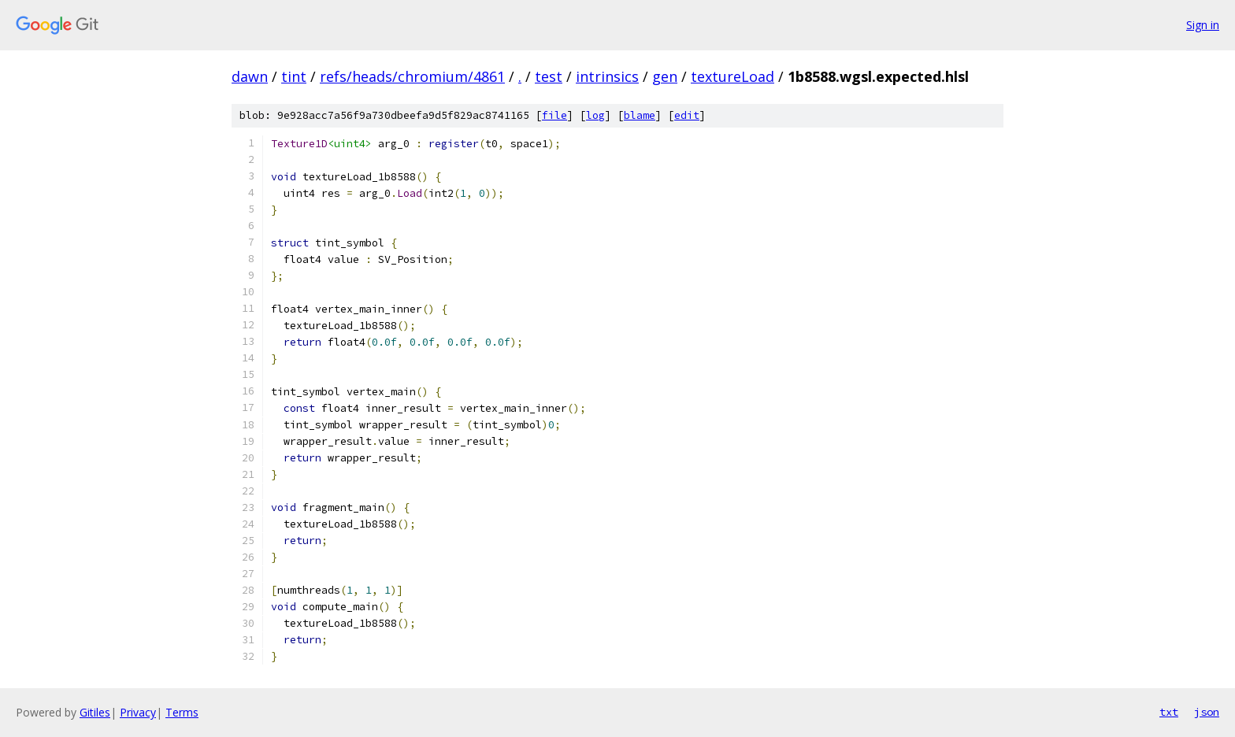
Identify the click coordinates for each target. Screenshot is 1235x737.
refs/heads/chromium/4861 (412, 76)
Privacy (138, 712)
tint (293, 76)
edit (686, 115)
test (548, 76)
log (595, 115)
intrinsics (607, 76)
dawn (250, 76)
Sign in (1202, 24)
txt (1168, 712)
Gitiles (95, 712)
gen (664, 76)
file (554, 115)
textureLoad (732, 76)
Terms (181, 712)
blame (639, 115)
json (1206, 712)
